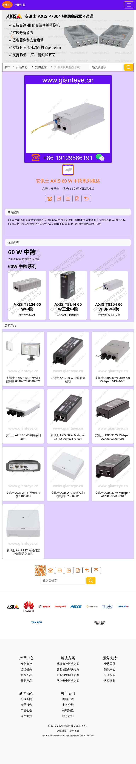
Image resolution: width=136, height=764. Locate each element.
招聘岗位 (68, 710)
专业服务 (109, 675)
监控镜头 (26, 669)
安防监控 (41, 67)
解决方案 (68, 657)
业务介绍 (68, 705)
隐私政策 (62, 730)
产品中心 (21, 67)
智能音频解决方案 (68, 669)
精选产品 (26, 675)
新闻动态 (26, 693)
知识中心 (109, 669)
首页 (7, 67)
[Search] (107, 67)
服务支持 (110, 657)
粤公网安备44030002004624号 (80, 735)
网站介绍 (68, 699)
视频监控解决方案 (68, 664)
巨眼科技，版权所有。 (75, 725)
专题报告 (26, 705)
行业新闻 (26, 699)
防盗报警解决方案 (68, 675)
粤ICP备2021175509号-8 (53, 735)
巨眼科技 (14, 5)
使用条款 (74, 730)
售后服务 (109, 681)
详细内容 (13, 243)
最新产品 (26, 681)
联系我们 (68, 716)
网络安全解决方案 (68, 681)
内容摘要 (13, 212)
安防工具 (109, 664)
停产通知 (26, 716)
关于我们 (68, 693)
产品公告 (26, 710)
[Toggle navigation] (129, 4)
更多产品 (10, 325)
